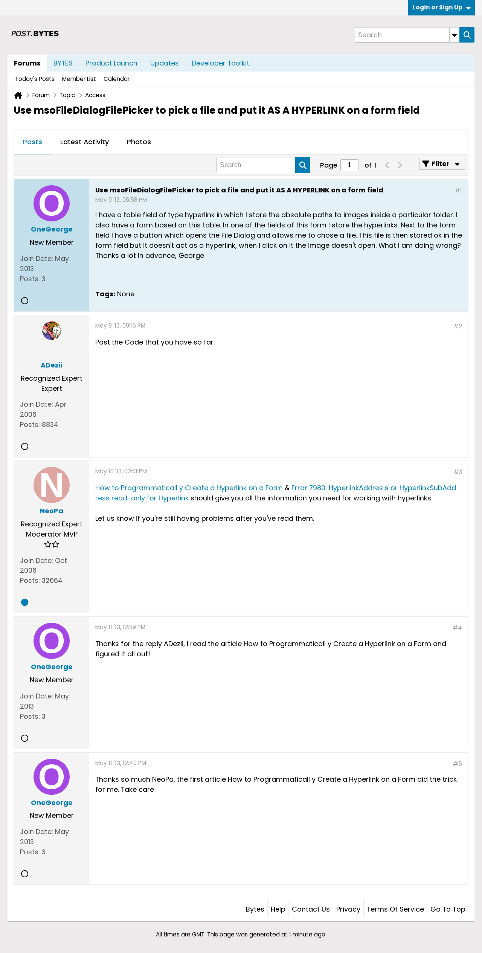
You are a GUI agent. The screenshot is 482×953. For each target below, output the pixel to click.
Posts (32, 141)
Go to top (447, 909)
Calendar (117, 79)
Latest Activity (84, 141)
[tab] (32, 142)
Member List (79, 79)
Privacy (348, 909)
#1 (458, 190)
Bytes (255, 909)
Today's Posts (35, 79)
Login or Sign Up (442, 7)
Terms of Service (395, 909)
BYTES (63, 63)
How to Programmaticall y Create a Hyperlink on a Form (189, 488)
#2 (457, 326)
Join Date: (36, 258)
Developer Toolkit (220, 63)
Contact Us (311, 909)
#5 (457, 764)
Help (278, 909)
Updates (164, 63)
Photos (139, 141)
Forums (27, 63)
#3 (457, 472)
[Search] (407, 35)
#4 (457, 628)
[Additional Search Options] (454, 35)
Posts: (30, 279)
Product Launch (111, 63)
